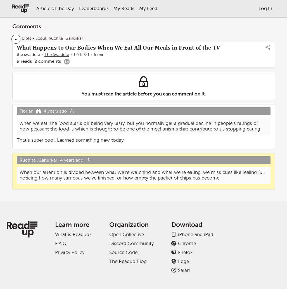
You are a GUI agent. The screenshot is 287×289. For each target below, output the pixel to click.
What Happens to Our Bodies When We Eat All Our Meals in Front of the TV (118, 47)
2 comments (48, 61)
